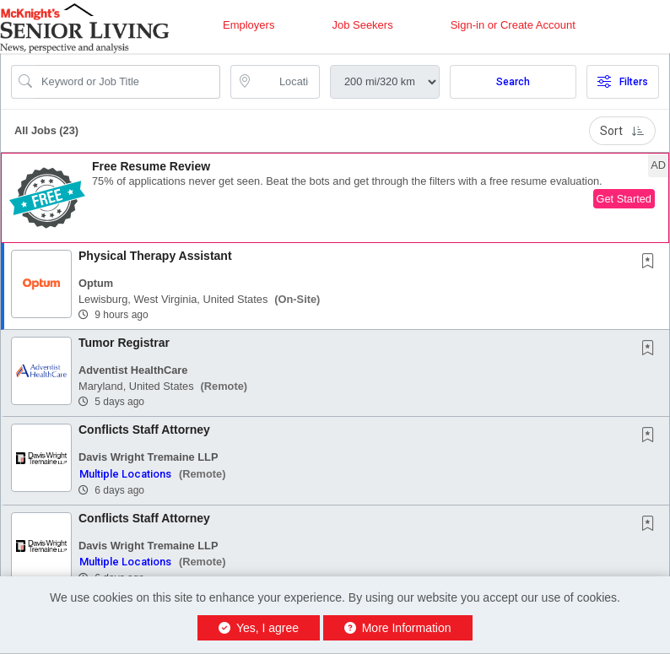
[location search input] (287, 82)
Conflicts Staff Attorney (144, 429)
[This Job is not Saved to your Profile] (651, 262)
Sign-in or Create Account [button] (513, 25)
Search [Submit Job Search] (513, 82)
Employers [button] (248, 25)
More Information (397, 628)
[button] (335, 198)
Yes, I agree (259, 628)
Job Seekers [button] (362, 25)
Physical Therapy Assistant (155, 255)
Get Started (624, 198)
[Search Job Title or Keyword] (127, 82)
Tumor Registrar (124, 342)
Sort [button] (622, 131)
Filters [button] (622, 82)
